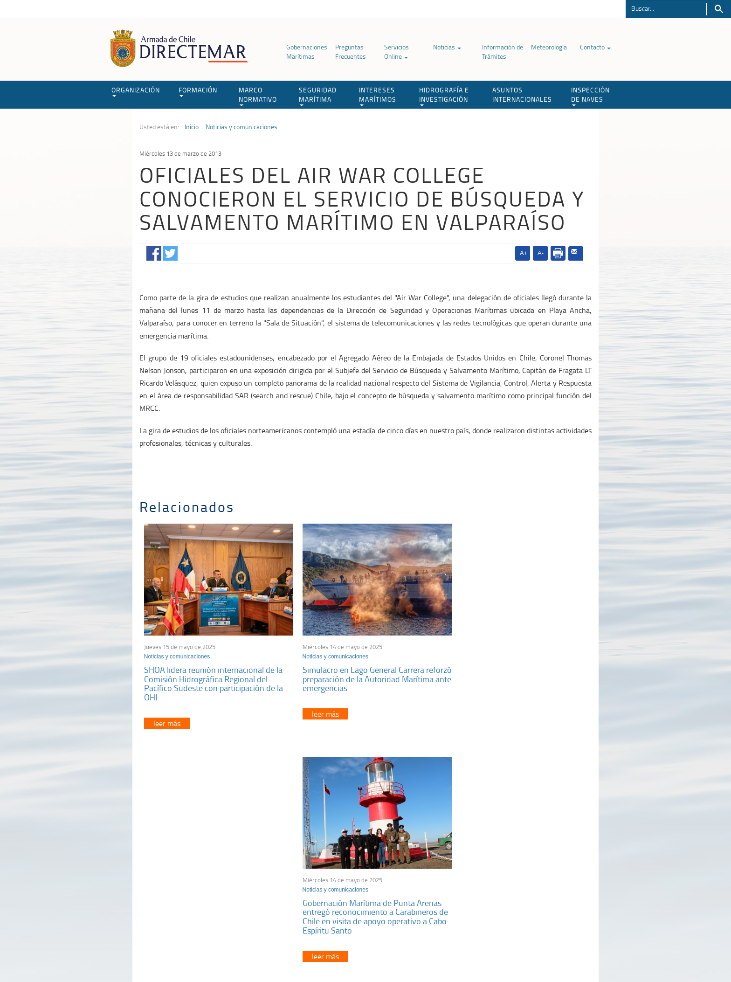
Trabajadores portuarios (530, 859)
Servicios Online (396, 51)
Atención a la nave (523, 848)
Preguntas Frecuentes (350, 51)
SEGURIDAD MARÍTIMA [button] (318, 95)
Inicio (192, 127)
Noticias (447, 46)
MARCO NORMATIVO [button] (258, 95)
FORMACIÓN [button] (198, 91)
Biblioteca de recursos (263, 953)
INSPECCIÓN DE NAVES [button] (590, 95)
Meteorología (549, 46)
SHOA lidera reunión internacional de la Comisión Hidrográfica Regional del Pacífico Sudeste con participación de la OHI (213, 677)
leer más (166, 717)
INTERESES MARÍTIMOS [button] (377, 95)
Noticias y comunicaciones (241, 127)
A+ (523, 252)
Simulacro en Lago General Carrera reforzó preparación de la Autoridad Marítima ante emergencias (357, 673)
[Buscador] (666, 8)
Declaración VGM (521, 871)
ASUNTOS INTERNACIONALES (522, 94)
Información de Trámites (502, 51)
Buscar (718, 9)
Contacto (595, 46)
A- (541, 252)
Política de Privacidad (200, 953)
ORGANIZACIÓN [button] (135, 91)
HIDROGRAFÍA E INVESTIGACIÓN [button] (444, 95)
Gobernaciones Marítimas (306, 51)
